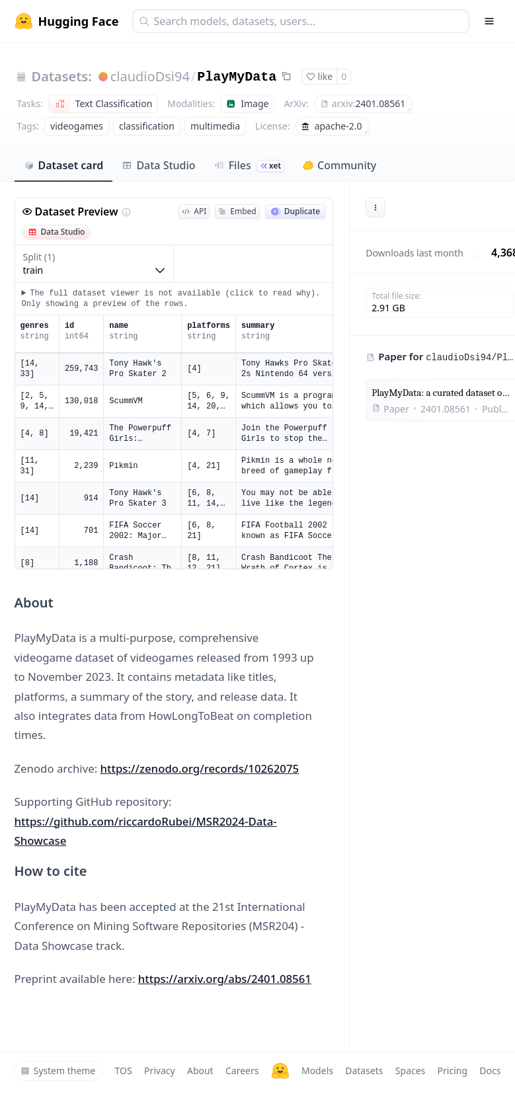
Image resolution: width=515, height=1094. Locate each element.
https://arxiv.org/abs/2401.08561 (224, 978)
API (194, 211)
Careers (241, 1070)
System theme (58, 1070)
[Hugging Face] (280, 1071)
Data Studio (158, 165)
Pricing (452, 1070)
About (200, 1070)
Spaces (410, 1070)
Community (339, 165)
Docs (489, 1070)
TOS (123, 1070)
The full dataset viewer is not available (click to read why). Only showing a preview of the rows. (171, 299)
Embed (237, 211)
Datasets (364, 1070)
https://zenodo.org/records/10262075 (199, 768)
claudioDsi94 (150, 76)
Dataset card (64, 165)
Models (317, 1070)
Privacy (159, 1070)
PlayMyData (236, 77)
